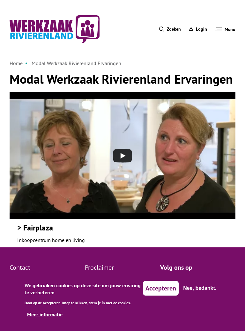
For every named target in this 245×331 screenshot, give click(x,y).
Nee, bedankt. (199, 291)
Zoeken (174, 29)
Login (198, 29)
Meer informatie (45, 318)
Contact (20, 267)
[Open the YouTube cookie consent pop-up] (122, 155)
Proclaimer (99, 267)
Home (16, 63)
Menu (225, 29)
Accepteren (160, 292)
